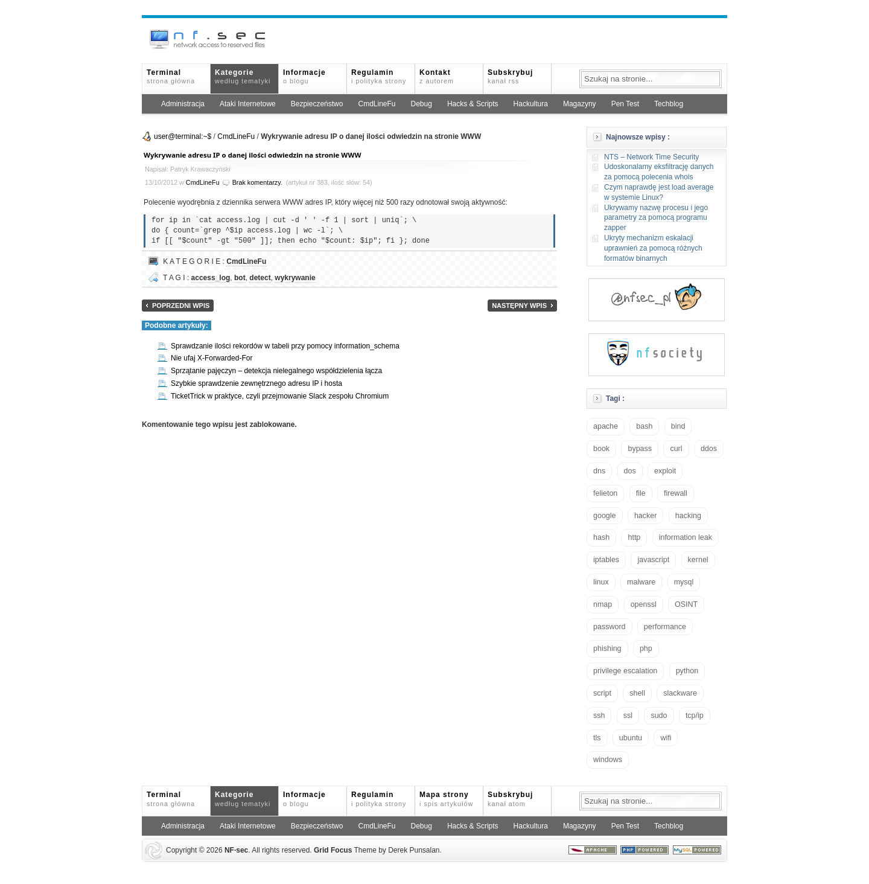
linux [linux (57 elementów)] (601, 582)
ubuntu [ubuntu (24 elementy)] (630, 738)
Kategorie (242, 76)
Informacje (304, 76)
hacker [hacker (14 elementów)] (645, 515)
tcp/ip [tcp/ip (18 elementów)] (695, 715)
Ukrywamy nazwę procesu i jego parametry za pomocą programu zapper (656, 217)
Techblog (668, 104)
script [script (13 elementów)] (602, 693)
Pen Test (625, 104)
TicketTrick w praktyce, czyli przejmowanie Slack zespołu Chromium (280, 396)
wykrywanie (295, 278)
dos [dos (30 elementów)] (630, 471)
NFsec (236, 850)
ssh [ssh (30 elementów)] (599, 715)
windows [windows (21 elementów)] (607, 759)
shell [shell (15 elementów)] (637, 693)
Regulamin (378, 76)
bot (240, 278)
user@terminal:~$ (182, 136)
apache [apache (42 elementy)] (605, 426)
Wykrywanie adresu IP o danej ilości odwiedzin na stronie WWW (252, 154)
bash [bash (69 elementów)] (644, 426)
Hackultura (531, 104)
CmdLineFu (376, 104)
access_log (211, 278)
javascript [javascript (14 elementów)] (653, 560)
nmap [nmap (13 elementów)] (602, 604)
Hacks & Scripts (472, 104)
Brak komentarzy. (257, 182)
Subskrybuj (510, 76)
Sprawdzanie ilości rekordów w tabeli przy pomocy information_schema (285, 346)
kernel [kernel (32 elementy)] (698, 560)
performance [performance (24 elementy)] (665, 627)
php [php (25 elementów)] (646, 648)
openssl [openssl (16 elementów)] (644, 604)
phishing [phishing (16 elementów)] (607, 648)
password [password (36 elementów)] (609, 627)
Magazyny (579, 104)
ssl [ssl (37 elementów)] (627, 715)
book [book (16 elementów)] (601, 448)
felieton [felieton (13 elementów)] (605, 493)
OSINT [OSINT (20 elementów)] (686, 604)
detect (259, 278)
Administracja (183, 104)
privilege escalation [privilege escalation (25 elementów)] (625, 671)
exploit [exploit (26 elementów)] (665, 471)
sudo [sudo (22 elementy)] (659, 715)
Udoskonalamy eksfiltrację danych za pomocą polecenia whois (658, 171)
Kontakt (436, 76)
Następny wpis (519, 305)
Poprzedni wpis (180, 305)
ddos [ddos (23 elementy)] (709, 448)
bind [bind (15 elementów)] (678, 426)
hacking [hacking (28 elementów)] (688, 515)
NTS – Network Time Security (651, 157)
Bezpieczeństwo (317, 104)
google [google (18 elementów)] (604, 515)
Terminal (171, 76)
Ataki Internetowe (248, 104)
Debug (421, 104)
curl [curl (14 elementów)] (676, 448)
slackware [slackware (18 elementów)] (680, 693)
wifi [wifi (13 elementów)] (665, 738)
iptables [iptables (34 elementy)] (606, 560)
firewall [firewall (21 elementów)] (675, 493)
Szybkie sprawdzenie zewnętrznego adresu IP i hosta (256, 383)
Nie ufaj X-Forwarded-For (211, 358)
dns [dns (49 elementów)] (599, 471)
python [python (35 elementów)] (687, 671)
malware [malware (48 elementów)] (641, 582)
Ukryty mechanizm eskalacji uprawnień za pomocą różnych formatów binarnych (653, 248)
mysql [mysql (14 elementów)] (684, 582)
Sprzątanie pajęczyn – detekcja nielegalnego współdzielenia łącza (276, 371)
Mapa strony (446, 798)
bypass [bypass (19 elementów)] (640, 448)
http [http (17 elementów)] (634, 537)
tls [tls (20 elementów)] (597, 738)
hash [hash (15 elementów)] (601, 537)
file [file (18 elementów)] (641, 493)
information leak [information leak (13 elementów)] (685, 537)
